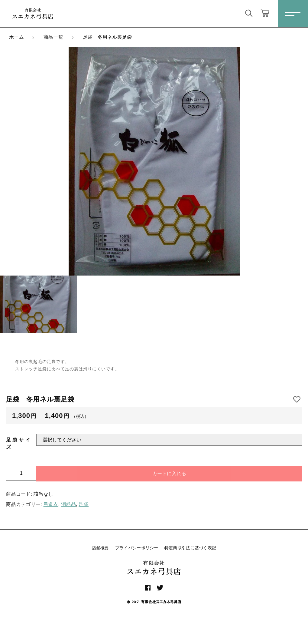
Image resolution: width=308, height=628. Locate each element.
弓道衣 (51, 504)
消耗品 (68, 504)
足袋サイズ (18, 443)
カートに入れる (169, 473)
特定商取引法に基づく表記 (190, 547)
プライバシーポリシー (136, 547)
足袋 (84, 504)
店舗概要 (100, 547)
